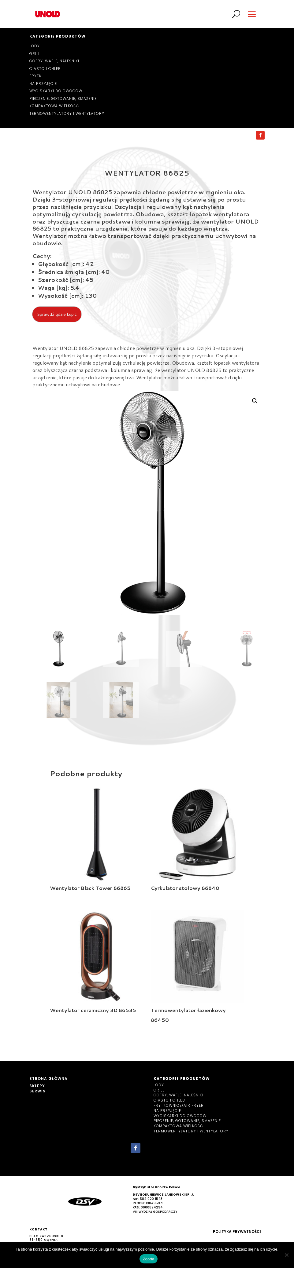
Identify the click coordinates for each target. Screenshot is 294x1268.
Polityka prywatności (237, 1231)
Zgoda (148, 1259)
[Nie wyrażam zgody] (286, 1255)
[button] (254, 400)
